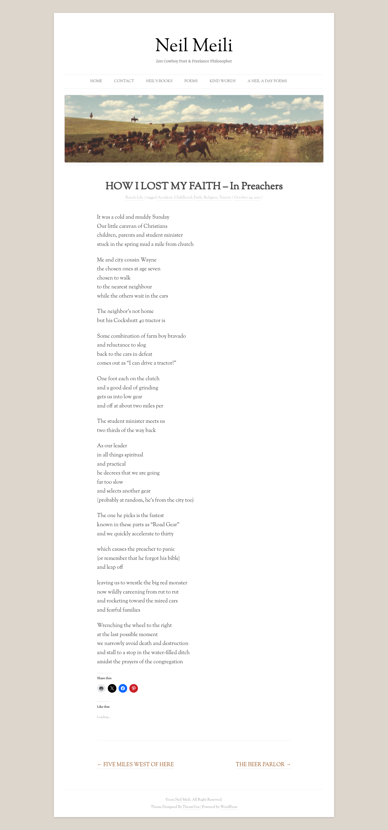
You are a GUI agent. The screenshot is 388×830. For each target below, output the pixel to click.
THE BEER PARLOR (263, 765)
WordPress (228, 807)
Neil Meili (194, 47)
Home (96, 81)
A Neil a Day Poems (267, 81)
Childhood (183, 197)
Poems (191, 81)
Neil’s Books (159, 81)
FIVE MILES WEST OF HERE (135, 765)
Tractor (225, 197)
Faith (198, 197)
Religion (210, 197)
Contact (124, 81)
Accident (165, 197)
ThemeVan (191, 807)
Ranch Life (134, 197)
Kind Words (223, 81)
